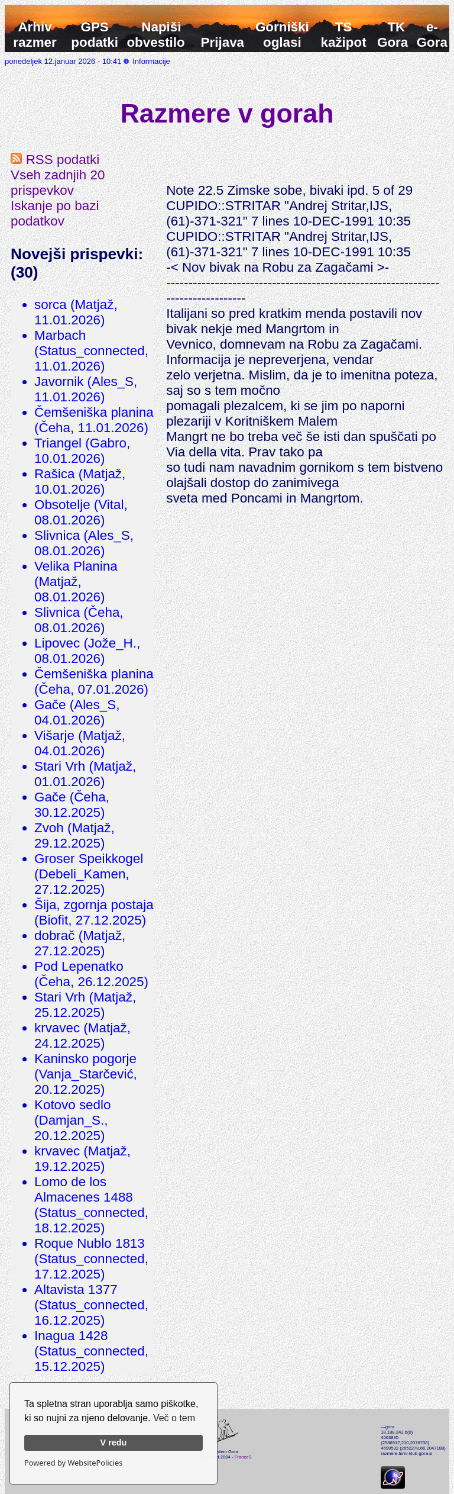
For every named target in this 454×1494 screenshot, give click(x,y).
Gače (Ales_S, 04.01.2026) (76, 712)
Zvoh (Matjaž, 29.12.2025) (74, 835)
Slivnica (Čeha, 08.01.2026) (79, 620)
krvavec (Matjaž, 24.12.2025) (82, 1035)
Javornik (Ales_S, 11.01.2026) (85, 389)
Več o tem (174, 1418)
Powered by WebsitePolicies (73, 1462)
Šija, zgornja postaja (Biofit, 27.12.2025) (94, 912)
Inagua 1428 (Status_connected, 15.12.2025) (91, 1351)
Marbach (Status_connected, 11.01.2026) (91, 351)
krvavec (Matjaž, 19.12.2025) (82, 1159)
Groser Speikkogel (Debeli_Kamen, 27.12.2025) (88, 874)
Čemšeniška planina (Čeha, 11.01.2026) (94, 420)
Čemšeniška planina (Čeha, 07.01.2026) (94, 681)
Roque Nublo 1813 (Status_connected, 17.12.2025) (91, 1259)
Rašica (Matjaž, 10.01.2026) (79, 481)
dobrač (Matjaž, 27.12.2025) (79, 943)
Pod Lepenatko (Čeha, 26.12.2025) (91, 974)
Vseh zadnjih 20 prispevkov (58, 183)
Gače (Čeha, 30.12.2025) (71, 805)
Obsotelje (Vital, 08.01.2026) (81, 512)
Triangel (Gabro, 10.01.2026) (82, 451)
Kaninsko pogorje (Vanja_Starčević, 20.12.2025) (85, 1074)
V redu (113, 1442)
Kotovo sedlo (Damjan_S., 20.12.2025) (72, 1120)
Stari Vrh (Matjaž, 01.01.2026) (85, 774)
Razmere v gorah (227, 113)
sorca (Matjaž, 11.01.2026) (76, 312)
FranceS (243, 1457)
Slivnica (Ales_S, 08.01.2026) (84, 543)
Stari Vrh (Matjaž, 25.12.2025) (85, 1005)
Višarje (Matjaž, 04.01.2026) (79, 743)
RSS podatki (55, 159)
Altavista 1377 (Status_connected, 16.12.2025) (91, 1305)
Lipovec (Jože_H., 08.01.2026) (87, 651)
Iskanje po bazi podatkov (55, 213)
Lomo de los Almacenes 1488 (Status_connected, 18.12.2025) (91, 1204)
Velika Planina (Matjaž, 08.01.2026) (76, 581)
